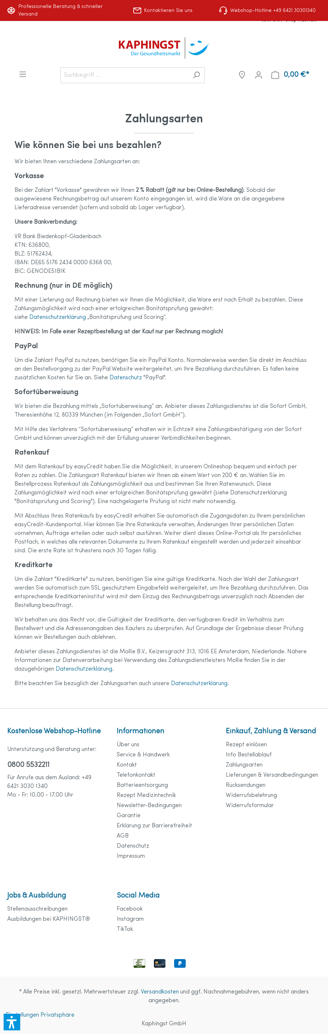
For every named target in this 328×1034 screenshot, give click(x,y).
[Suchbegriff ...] (124, 75)
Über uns (128, 745)
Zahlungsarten (244, 765)
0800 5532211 (28, 765)
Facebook (130, 909)
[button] (12, 1022)
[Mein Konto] (258, 75)
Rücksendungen (246, 785)
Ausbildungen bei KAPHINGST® (48, 919)
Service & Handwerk (143, 755)
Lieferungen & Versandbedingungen (272, 775)
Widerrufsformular (250, 806)
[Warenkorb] (290, 75)
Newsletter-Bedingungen (149, 806)
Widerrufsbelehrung (251, 795)
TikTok (125, 929)
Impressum (131, 856)
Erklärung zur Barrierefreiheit (154, 826)
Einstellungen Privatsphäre (40, 1015)
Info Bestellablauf (249, 755)
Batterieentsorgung (142, 785)
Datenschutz (126, 378)
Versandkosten (160, 992)
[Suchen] (196, 75)
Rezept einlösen (246, 745)
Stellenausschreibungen (37, 909)
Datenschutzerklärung (58, 317)
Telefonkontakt (136, 775)
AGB (123, 836)
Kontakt (127, 765)
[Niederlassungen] (242, 75)
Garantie (129, 816)
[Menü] (22, 74)
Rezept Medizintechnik (146, 795)
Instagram (130, 919)
